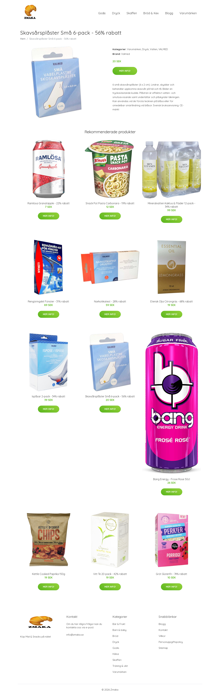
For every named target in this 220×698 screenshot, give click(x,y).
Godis (102, 14)
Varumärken (188, 14)
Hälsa (116, 656)
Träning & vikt (120, 668)
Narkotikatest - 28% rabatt (110, 304)
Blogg (169, 14)
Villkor (162, 638)
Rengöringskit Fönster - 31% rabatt (48, 304)
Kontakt (163, 632)
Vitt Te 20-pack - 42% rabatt (110, 576)
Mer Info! (124, 73)
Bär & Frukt (119, 626)
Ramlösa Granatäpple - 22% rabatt (49, 206)
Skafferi (132, 14)
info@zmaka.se (75, 637)
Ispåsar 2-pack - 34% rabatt (48, 399)
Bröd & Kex (151, 14)
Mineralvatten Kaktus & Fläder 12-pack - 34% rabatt (171, 207)
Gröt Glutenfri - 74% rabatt (171, 576)
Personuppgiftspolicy (171, 644)
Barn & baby (119, 632)
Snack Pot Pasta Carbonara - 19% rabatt (110, 206)
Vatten (153, 52)
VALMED (163, 52)
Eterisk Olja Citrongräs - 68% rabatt (171, 304)
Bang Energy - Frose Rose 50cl (171, 482)
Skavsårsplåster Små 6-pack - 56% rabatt (110, 399)
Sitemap (163, 650)
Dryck (116, 14)
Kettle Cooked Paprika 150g (48, 576)
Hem (22, 41)
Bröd (115, 638)
